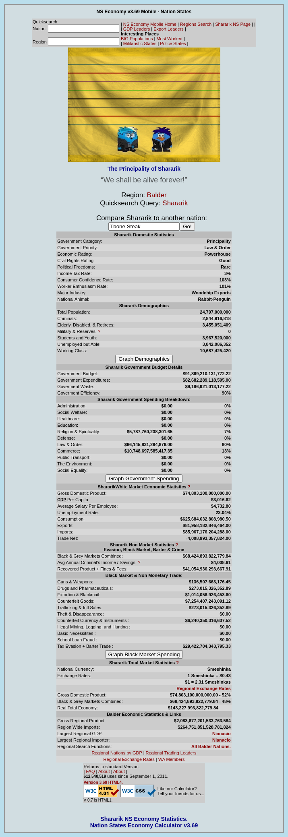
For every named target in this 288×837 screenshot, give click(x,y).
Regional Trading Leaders (171, 752)
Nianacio (221, 733)
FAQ (90, 771)
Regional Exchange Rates (203, 688)
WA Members (171, 759)
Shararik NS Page (233, 24)
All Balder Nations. (211, 746)
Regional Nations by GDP (116, 752)
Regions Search (195, 24)
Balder (157, 195)
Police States (173, 43)
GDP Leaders (136, 29)
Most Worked (169, 38)
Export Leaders (168, 29)
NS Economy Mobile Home (149, 24)
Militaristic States (140, 43)
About (104, 771)
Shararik (175, 203)
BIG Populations (137, 38)
